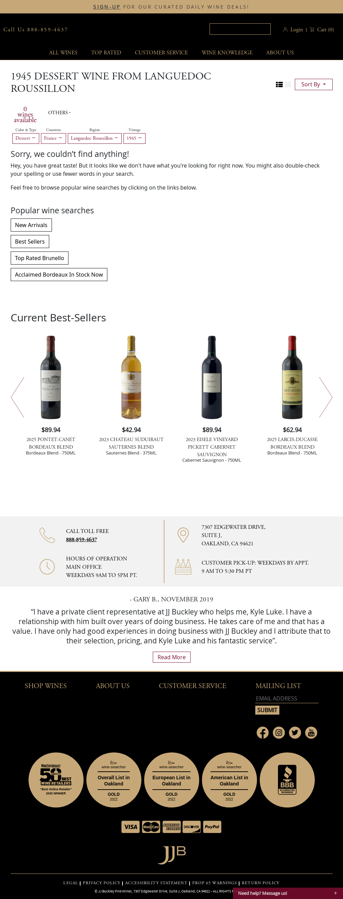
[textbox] (239, 29)
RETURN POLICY (260, 883)
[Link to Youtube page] (311, 733)
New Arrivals (31, 225)
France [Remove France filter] (53, 138)
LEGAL (70, 883)
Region (94, 130)
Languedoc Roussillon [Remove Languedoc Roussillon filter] (95, 138)
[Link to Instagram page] (279, 733)
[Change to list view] (279, 84)
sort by (311, 84)
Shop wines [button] (46, 686)
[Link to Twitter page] (295, 733)
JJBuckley (127, 29)
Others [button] (58, 113)
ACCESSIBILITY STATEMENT (156, 883)
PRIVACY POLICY (101, 883)
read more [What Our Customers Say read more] (172, 657)
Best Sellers (30, 241)
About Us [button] (280, 52)
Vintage (134, 130)
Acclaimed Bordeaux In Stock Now (59, 274)
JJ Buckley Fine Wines (115, 891)
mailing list (278, 686)
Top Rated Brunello (39, 258)
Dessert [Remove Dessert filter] (25, 138)
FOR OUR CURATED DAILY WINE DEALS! (171, 7)
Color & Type (25, 130)
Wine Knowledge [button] (227, 52)
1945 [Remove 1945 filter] (134, 138)
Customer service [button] (161, 52)
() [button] (325, 29)
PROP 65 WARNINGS (214, 883)
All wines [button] (63, 52)
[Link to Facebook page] (263, 733)
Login (296, 29)
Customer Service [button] (192, 686)
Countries (53, 130)
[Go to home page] (171, 853)
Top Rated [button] (106, 52)
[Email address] (287, 698)
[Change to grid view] (288, 84)
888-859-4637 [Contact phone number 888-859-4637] (81, 539)
